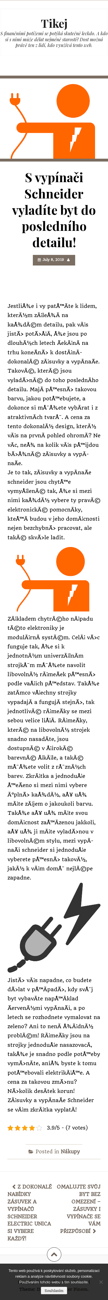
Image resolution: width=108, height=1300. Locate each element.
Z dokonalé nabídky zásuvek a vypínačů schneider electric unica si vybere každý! (29, 1213)
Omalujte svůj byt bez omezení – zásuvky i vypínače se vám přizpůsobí (79, 1209)
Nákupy (70, 1152)
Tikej (54, 23)
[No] (101, 1282)
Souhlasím (54, 1291)
